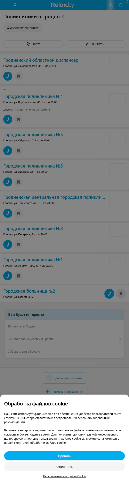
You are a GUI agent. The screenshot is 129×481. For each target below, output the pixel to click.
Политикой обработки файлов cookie (40, 443)
